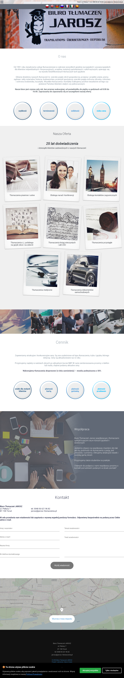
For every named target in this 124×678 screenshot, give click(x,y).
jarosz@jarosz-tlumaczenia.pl (114, 2)
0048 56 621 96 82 (98, 2)
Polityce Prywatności (34, 674)
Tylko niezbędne (111, 670)
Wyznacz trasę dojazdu (62, 619)
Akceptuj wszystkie (90, 670)
